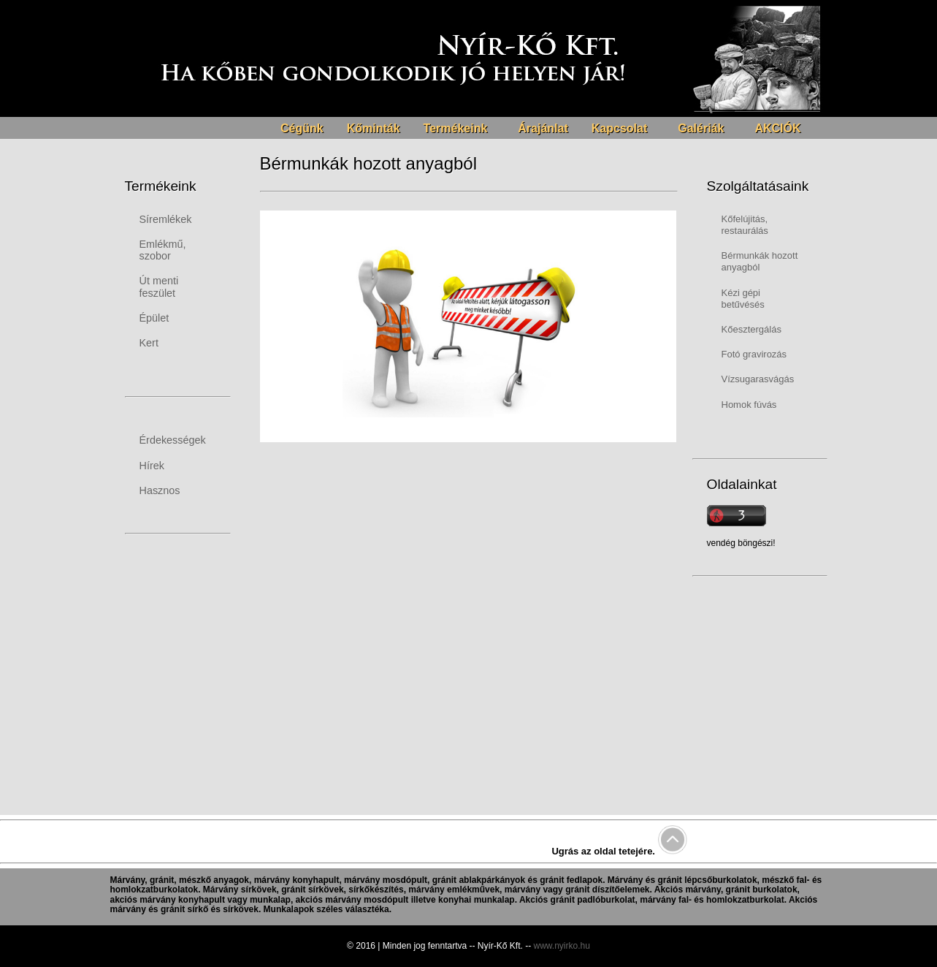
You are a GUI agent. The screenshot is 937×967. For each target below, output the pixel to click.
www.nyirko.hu (562, 946)
